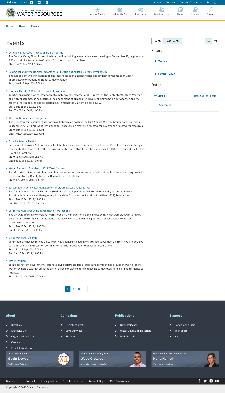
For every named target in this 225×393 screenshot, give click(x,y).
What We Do (120, 11)
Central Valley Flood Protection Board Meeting (36, 52)
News (180, 11)
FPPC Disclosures (119, 381)
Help (177, 336)
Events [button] (158, 40)
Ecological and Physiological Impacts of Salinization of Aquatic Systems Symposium (58, 71)
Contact (170, 2)
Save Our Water (74, 330)
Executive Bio (19, 330)
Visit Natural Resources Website (93, 364)
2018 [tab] (161, 96)
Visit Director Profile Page (163, 364)
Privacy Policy (49, 381)
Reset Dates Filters (205, 95)
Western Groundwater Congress (27, 118)
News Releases (128, 324)
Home (9, 26)
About (157, 2)
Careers (15, 342)
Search (211, 11)
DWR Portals (127, 336)
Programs (140, 11)
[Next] (82, 289)
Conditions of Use (185, 324)
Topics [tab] (162, 61)
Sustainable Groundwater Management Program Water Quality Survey (49, 187)
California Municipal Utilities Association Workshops (39, 210)
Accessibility (96, 381)
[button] (208, 41)
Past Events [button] (173, 40)
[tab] (185, 61)
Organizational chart (23, 336)
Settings (212, 2)
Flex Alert (71, 336)
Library (195, 11)
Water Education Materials (135, 330)
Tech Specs (181, 330)
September (165, 105)
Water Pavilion (17, 260)
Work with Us (161, 11)
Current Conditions (191, 2)
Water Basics (97, 11)
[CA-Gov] (11, 2)
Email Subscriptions (23, 348)
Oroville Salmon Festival (23, 141)
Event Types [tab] (166, 74)
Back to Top (13, 381)
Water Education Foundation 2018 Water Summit (37, 168)
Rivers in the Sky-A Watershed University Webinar (37, 91)
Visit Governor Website (17, 364)
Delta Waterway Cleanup (23, 237)
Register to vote (75, 324)
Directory (16, 324)
